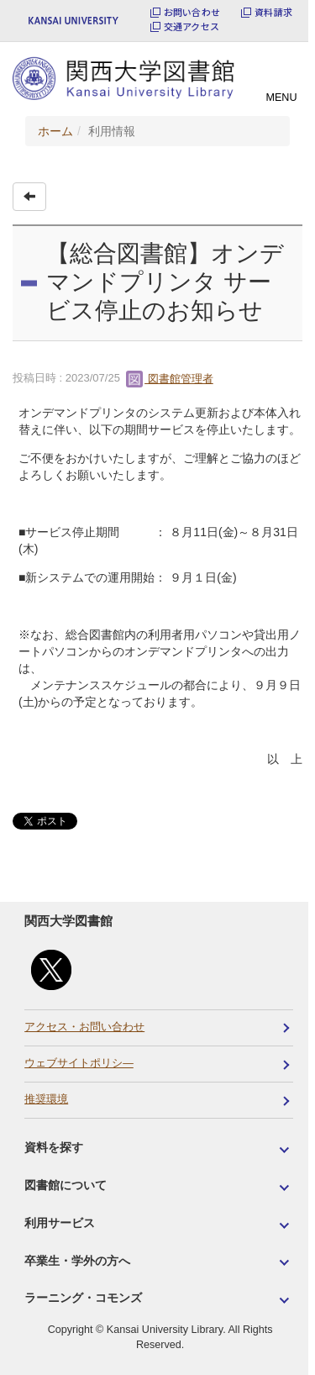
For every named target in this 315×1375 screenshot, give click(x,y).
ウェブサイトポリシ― (79, 1063)
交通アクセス (191, 26)
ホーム (55, 131)
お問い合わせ (192, 12)
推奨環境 (46, 1099)
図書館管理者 (169, 378)
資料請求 (273, 12)
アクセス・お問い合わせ (84, 1027)
